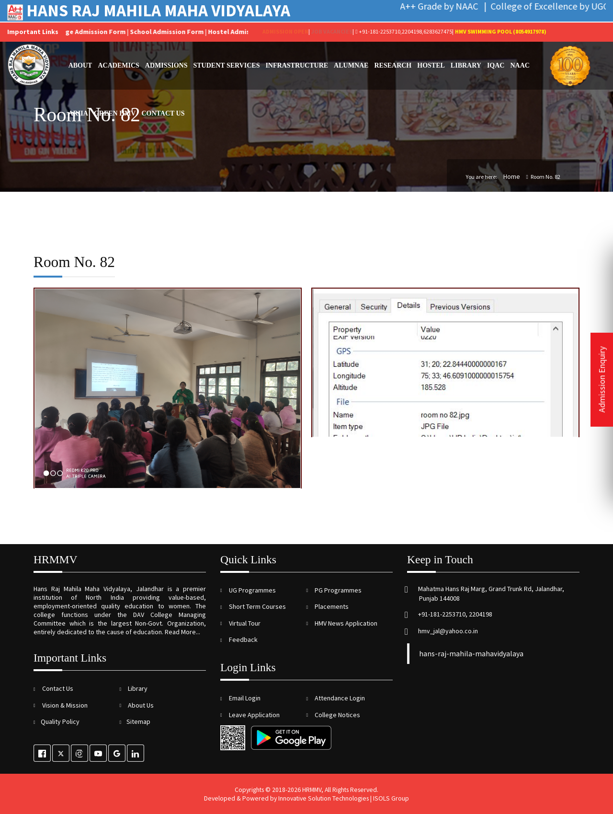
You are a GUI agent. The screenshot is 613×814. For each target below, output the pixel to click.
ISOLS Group (391, 798)
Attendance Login (339, 698)
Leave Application (253, 714)
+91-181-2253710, (378, 31)
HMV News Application (345, 623)
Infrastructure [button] (296, 65)
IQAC (496, 65)
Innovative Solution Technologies (323, 798)
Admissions (166, 65)
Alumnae (351, 65)
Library (466, 65)
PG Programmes (337, 590)
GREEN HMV (115, 113)
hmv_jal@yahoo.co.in (447, 631)
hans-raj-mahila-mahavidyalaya (471, 653)
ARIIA (78, 113)
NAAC (519, 65)
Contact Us (162, 113)
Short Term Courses (256, 606)
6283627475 (437, 31)
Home (511, 176)
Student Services (226, 65)
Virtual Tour (244, 623)
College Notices (336, 714)
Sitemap (138, 721)
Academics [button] (118, 65)
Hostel (431, 65)
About (80, 65)
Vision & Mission (64, 705)
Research (392, 65)
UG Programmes (251, 590)
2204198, (412, 31)
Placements (331, 606)
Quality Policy (60, 721)
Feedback (242, 639)
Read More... (182, 632)
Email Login (244, 698)
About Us (140, 705)
